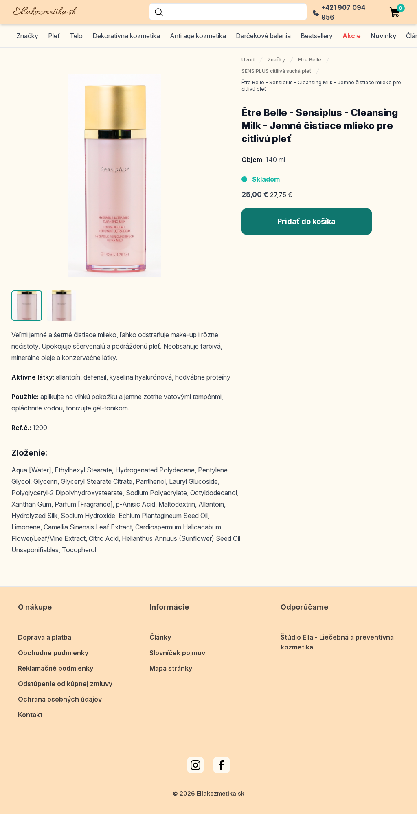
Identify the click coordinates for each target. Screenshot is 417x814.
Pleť (54, 36)
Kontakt (30, 715)
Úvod (248, 60)
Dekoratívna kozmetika (126, 36)
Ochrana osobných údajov (60, 699)
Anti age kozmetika (198, 36)
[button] (26, 305)
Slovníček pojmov (177, 653)
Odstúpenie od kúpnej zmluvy (65, 684)
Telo (76, 36)
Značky (27, 36)
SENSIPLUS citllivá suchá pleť (276, 71)
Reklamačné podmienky (55, 668)
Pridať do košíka (306, 221)
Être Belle (309, 60)
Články (160, 637)
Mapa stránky (170, 668)
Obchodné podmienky (53, 653)
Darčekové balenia (263, 36)
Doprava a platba (44, 637)
